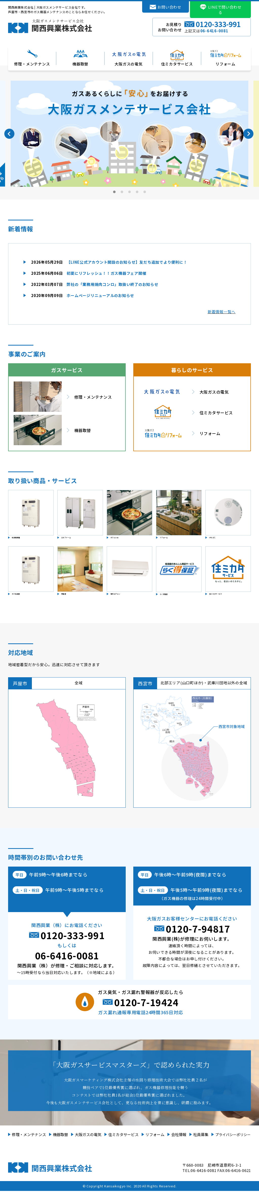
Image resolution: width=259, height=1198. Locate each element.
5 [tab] (144, 192)
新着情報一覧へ (221, 311)
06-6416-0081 (67, 962)
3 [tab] (129, 192)
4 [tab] (137, 192)
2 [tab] (122, 192)
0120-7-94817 (198, 935)
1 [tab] (114, 192)
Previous (9, 134)
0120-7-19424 (146, 1009)
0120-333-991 (72, 942)
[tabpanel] (129, 134)
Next (248, 134)
